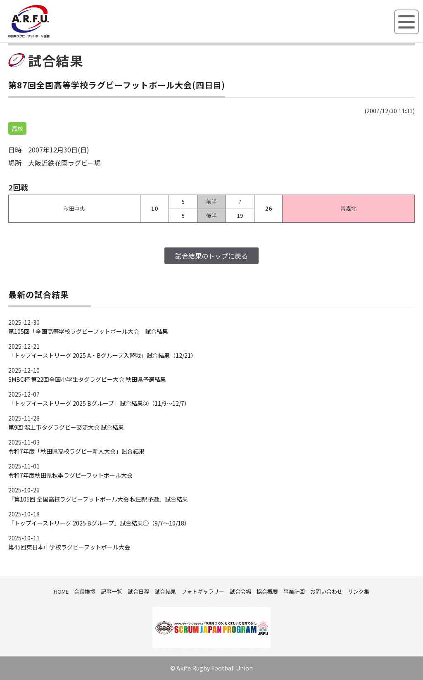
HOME (61, 591)
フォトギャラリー (202, 591)
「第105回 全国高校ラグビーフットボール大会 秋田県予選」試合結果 (98, 499)
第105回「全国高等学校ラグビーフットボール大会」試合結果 (88, 331)
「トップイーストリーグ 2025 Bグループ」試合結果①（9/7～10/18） (99, 523)
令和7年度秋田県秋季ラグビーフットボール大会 (70, 475)
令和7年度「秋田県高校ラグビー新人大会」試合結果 (76, 451)
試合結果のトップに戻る (211, 256)
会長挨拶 (84, 591)
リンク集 (358, 591)
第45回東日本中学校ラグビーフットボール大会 (69, 547)
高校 (17, 128)
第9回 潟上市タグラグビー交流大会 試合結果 (66, 427)
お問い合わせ (326, 591)
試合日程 (138, 591)
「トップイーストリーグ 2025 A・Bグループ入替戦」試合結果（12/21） (102, 355)
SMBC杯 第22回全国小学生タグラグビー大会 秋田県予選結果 (87, 379)
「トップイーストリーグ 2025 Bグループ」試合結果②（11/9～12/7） (99, 403)
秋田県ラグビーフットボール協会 (47, 36)
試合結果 (165, 591)
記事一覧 (111, 591)
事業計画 (294, 591)
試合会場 (240, 591)
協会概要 (267, 591)
